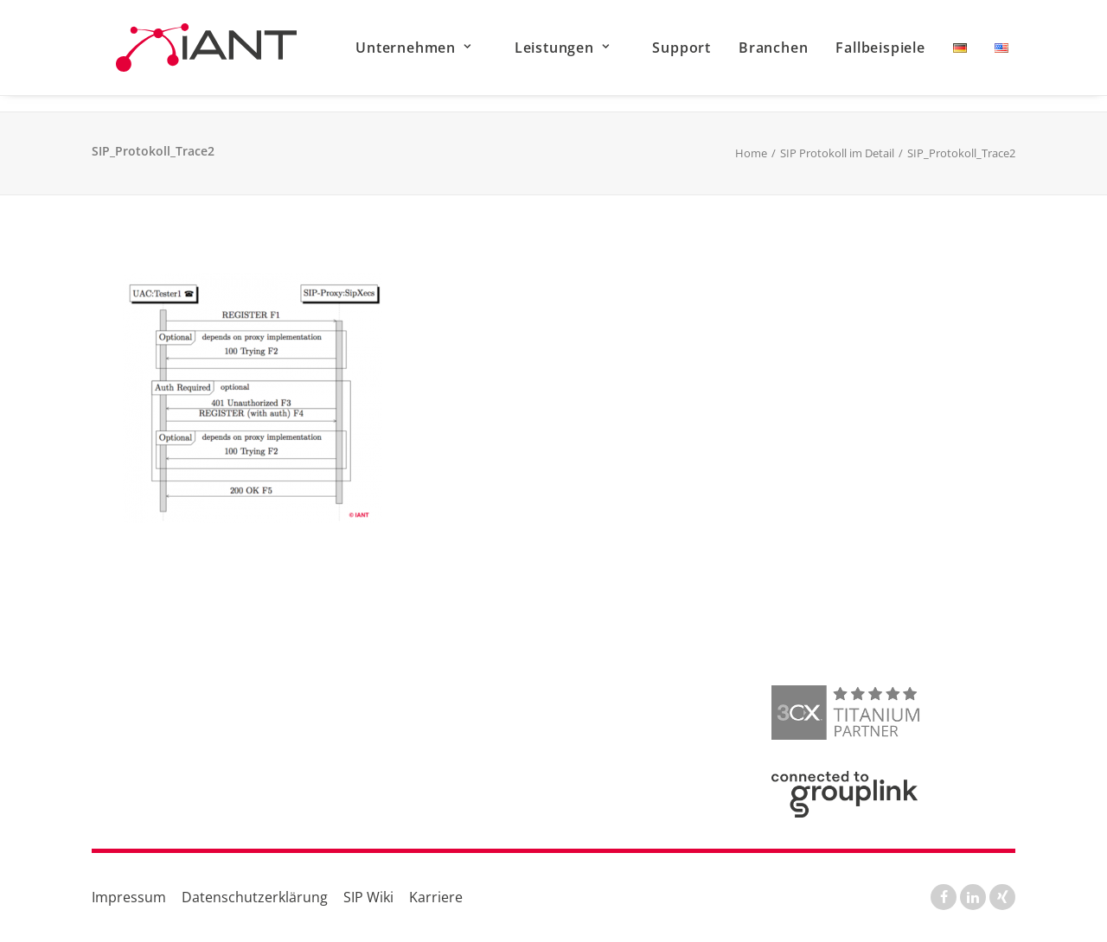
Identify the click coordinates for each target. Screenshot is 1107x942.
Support (709, 56)
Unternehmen (440, 56)
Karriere (436, 897)
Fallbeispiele (907, 56)
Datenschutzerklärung (255, 897)
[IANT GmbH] (214, 55)
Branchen (800, 56)
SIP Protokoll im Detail (837, 154)
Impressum (129, 897)
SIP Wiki (368, 897)
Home (751, 154)
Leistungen (589, 56)
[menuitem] (454, 55)
